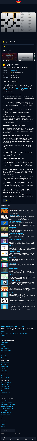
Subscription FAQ (5, 348)
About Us (3, 344)
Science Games (4, 374)
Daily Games (14, 70)
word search (12, 194)
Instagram (3, 422)
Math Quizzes (4, 410)
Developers (3, 354)
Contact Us (4, 355)
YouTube (3, 426)
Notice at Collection (6, 333)
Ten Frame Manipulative (6, 402)
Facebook (3, 424)
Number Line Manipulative (7, 406)
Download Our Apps (6, 377)
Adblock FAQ (4, 335)
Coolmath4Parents (5, 414)
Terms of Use (15, 333)
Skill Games (3, 364)
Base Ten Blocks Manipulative (8, 404)
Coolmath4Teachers (6, 412)
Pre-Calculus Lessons (6, 386)
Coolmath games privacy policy (13, 327)
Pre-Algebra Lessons (6, 382)
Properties (3, 396)
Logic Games (4, 368)
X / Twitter (3, 420)
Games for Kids (4, 342)
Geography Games (5, 376)
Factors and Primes (5, 392)
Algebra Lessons (5, 384)
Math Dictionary (5, 388)
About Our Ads (23, 333)
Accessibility (4, 357)
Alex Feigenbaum (11, 66)
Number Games (4, 366)
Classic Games (4, 372)
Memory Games (4, 370)
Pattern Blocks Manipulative (7, 408)
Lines (2, 390)
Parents (3, 346)
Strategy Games (5, 362)
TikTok (2, 419)
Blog (2, 352)
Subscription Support (6, 350)
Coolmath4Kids (5, 400)
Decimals (3, 394)
